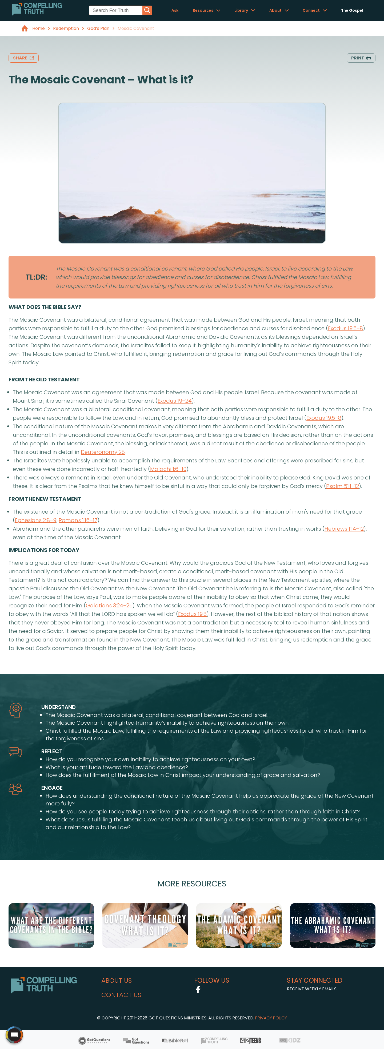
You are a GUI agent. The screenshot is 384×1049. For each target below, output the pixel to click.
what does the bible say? (45, 307)
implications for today (44, 550)
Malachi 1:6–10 (168, 469)
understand (58, 707)
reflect (51, 751)
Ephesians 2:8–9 (35, 520)
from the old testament (44, 379)
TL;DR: (36, 277)
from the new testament (45, 499)
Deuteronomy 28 (103, 452)
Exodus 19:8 (192, 614)
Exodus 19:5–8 (345, 328)
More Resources (192, 883)
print (361, 58)
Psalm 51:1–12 (342, 486)
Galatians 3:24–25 (109, 605)
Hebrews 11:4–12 (344, 528)
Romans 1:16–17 (78, 520)
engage (52, 788)
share (23, 58)
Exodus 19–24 (175, 401)
